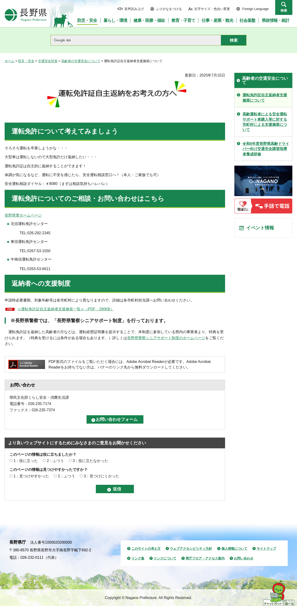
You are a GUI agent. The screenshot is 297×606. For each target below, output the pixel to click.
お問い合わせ (243, 558)
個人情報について (234, 548)
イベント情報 (260, 228)
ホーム (9, 61)
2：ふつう (55, 461)
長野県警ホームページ (23, 215)
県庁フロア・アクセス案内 (205, 558)
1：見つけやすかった (31, 476)
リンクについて (165, 558)
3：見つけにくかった (101, 476)
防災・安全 (26, 61)
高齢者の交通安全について (80, 61)
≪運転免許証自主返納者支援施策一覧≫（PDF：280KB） (65, 309)
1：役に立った (25, 461)
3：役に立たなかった (90, 461)
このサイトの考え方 (146, 548)
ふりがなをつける (169, 9)
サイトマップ (266, 548)
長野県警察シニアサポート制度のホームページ (166, 338)
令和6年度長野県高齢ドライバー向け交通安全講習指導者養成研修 (265, 149)
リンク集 (137, 558)
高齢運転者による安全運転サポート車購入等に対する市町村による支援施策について (264, 122)
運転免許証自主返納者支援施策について (264, 97)
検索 (284, 10)
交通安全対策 (48, 61)
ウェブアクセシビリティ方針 (191, 548)
